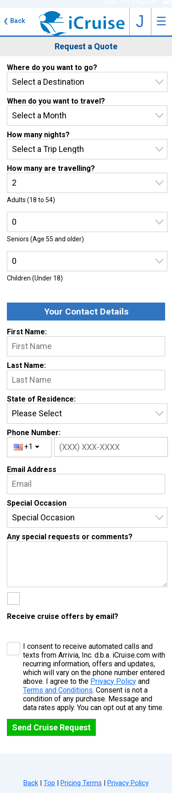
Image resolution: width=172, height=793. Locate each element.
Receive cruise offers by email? (62, 616)
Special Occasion (37, 503)
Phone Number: (34, 432)
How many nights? (38, 134)
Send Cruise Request (51, 727)
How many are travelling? (51, 168)
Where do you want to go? (52, 67)
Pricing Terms (81, 783)
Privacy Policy (113, 681)
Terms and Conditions (58, 690)
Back (14, 20)
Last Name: (26, 365)
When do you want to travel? (56, 101)
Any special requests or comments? (70, 536)
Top (49, 783)
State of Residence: (41, 399)
